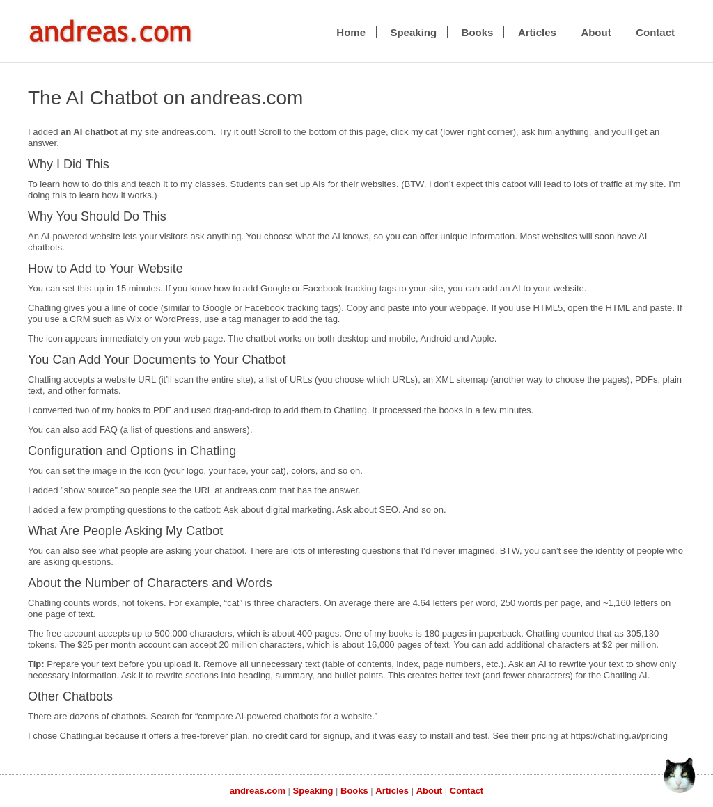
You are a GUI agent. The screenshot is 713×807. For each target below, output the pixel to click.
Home (351, 32)
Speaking (413, 32)
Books (478, 32)
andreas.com (257, 790)
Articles (537, 32)
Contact (655, 32)
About (596, 32)
